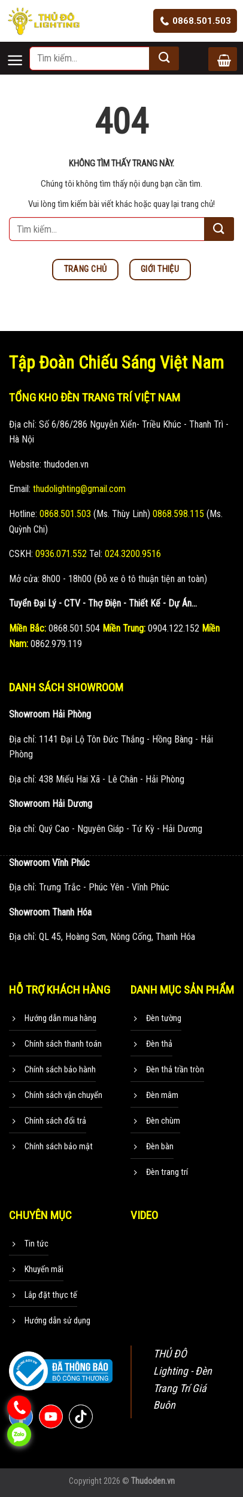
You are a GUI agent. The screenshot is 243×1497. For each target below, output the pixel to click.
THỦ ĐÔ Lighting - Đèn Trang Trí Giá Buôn (182, 1379)
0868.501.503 (195, 21)
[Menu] (17, 50)
